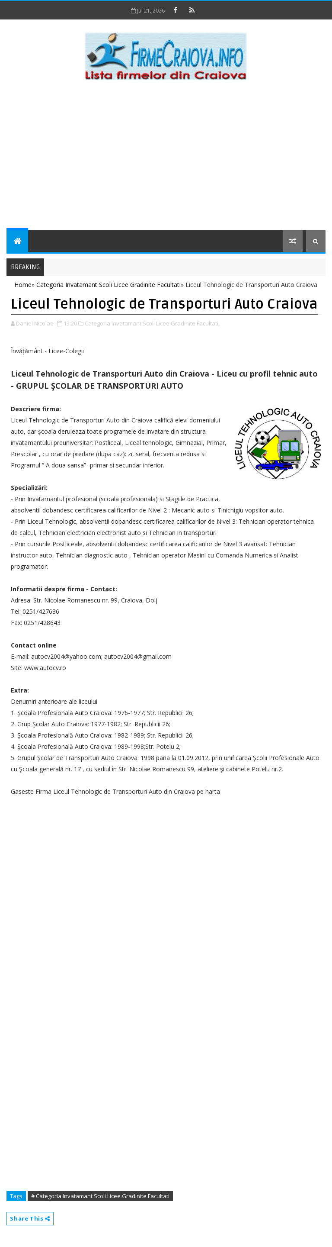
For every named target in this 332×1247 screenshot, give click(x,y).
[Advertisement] (165, 156)
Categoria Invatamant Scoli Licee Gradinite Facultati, (152, 323)
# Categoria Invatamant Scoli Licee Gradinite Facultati (100, 1196)
